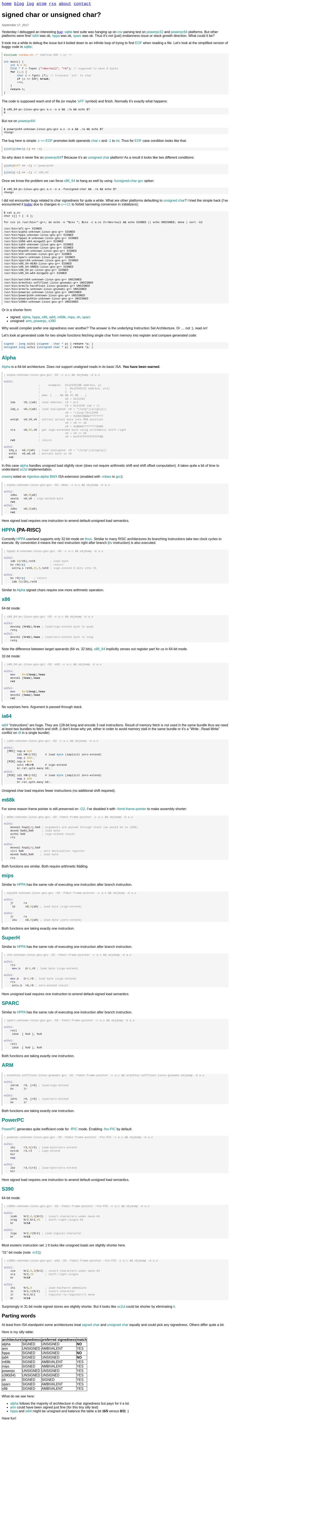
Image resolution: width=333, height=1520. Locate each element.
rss (52, 4)
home (7, 4)
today (28, 216)
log (30, 4)
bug (60, 33)
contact (82, 4)
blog (19, 4)
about (65, 4)
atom (42, 4)
